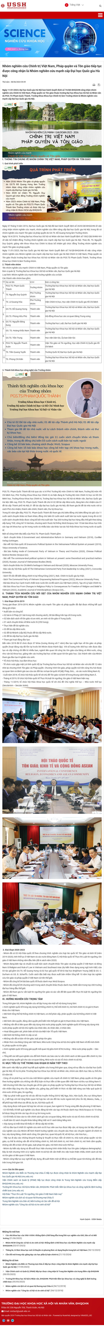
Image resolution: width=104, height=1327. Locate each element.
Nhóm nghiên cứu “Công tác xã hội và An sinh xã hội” (26, 1206)
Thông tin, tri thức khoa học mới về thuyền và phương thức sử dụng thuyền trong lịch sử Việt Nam (46, 1252)
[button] (72, 6)
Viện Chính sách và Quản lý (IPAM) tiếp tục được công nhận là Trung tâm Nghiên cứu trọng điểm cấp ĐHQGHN (52, 1273)
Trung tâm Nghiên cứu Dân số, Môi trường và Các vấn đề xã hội (31, 1203)
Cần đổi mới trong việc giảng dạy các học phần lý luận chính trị (32, 1256)
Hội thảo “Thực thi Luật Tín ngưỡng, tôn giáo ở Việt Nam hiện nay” (32, 1196)
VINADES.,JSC (86, 1317)
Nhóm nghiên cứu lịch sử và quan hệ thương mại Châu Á (28, 1199)
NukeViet (66, 1317)
